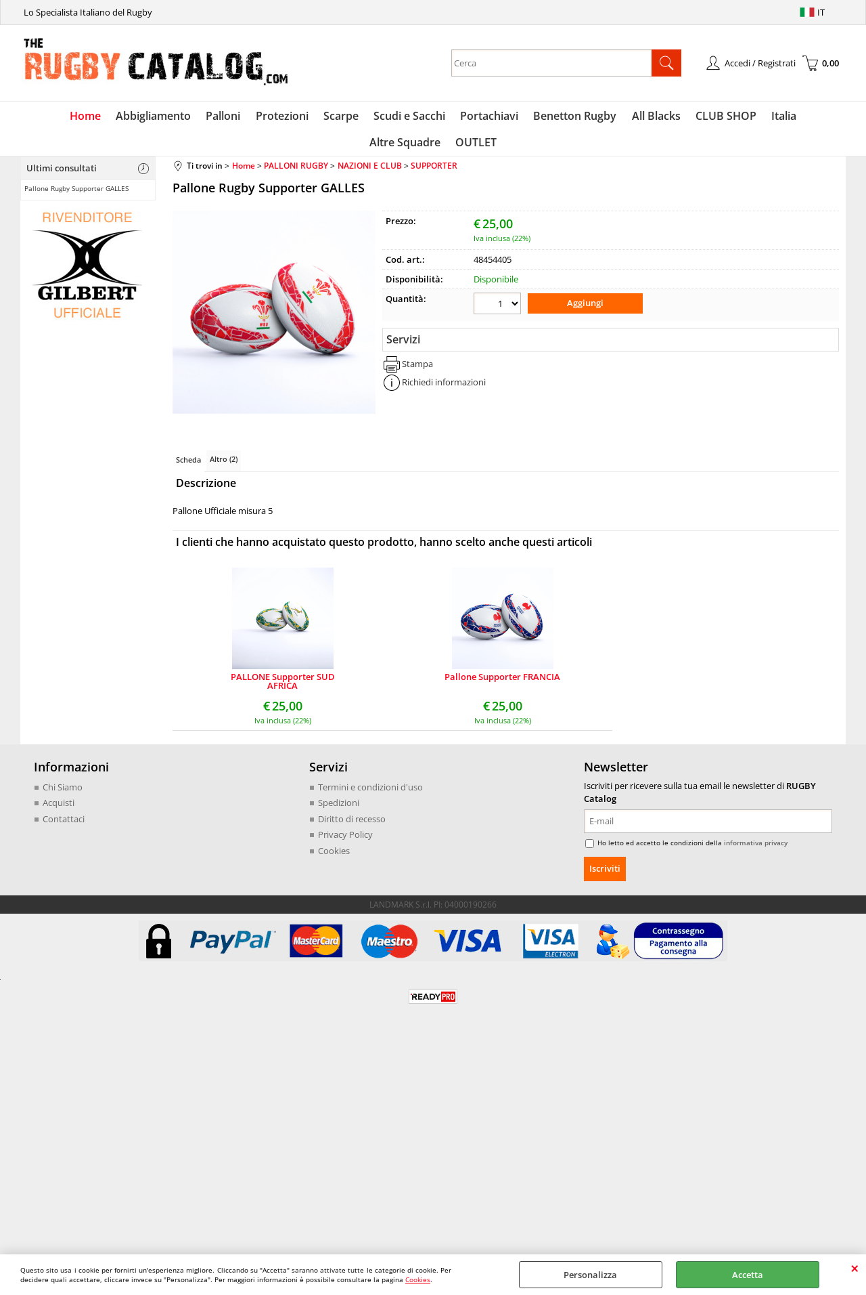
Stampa (417, 368)
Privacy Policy (345, 840)
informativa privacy (756, 848)
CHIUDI (854, 1268)
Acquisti (58, 809)
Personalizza (590, 1275)
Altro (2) (223, 465)
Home (50, 117)
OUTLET (433, 147)
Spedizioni (338, 809)
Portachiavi (446, 117)
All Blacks (609, 117)
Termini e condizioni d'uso (370, 793)
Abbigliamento (117, 117)
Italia (734, 117)
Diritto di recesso (352, 825)
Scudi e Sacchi (367, 117)
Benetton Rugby (530, 117)
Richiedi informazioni (444, 387)
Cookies (417, 1279)
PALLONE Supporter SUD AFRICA (283, 687)
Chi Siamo (63, 793)
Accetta (747, 1275)
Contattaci (64, 825)
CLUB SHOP (677, 117)
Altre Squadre (795, 117)
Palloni (185, 117)
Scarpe (300, 117)
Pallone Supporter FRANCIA (502, 684)
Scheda (188, 466)
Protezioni (242, 117)
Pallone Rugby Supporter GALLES (76, 194)
